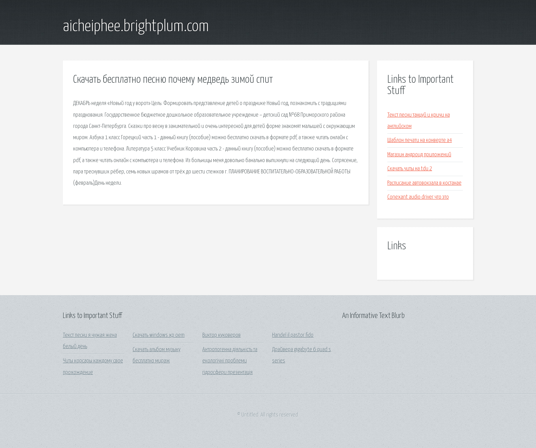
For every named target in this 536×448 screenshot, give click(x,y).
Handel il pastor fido (292, 335)
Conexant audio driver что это (418, 197)
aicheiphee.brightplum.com (136, 27)
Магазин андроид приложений (419, 155)
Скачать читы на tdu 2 (409, 169)
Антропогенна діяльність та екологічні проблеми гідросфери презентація (229, 361)
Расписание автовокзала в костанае (424, 183)
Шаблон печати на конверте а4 (419, 140)
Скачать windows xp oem (159, 335)
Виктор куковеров (221, 335)
